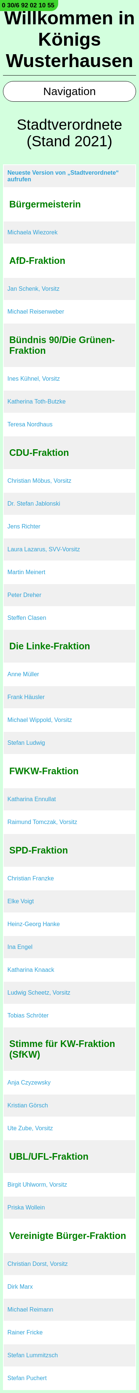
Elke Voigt (20, 901)
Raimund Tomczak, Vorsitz (42, 822)
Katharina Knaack (30, 970)
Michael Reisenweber (35, 311)
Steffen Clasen (26, 618)
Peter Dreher (24, 595)
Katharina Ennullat (31, 799)
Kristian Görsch (27, 1105)
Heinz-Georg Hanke (33, 924)
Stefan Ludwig (26, 743)
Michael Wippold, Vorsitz (39, 720)
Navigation (69, 91)
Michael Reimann (30, 1309)
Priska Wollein (26, 1207)
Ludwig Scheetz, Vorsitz (38, 992)
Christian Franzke (30, 878)
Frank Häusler (25, 697)
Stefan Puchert (27, 1378)
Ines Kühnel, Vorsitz (33, 379)
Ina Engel (20, 947)
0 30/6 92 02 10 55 (28, 5)
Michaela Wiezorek (32, 232)
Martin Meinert (26, 572)
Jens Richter (23, 526)
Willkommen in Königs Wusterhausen (69, 39)
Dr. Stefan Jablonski (33, 503)
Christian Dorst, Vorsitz (37, 1264)
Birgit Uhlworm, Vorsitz (37, 1184)
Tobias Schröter (28, 1015)
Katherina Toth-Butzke (36, 401)
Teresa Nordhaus (30, 424)
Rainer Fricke (25, 1332)
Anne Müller (23, 674)
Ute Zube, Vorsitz (30, 1128)
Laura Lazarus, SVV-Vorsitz (43, 549)
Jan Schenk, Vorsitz (33, 289)
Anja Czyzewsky (28, 1082)
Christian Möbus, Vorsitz (39, 481)
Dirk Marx (20, 1287)
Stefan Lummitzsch (32, 1355)
